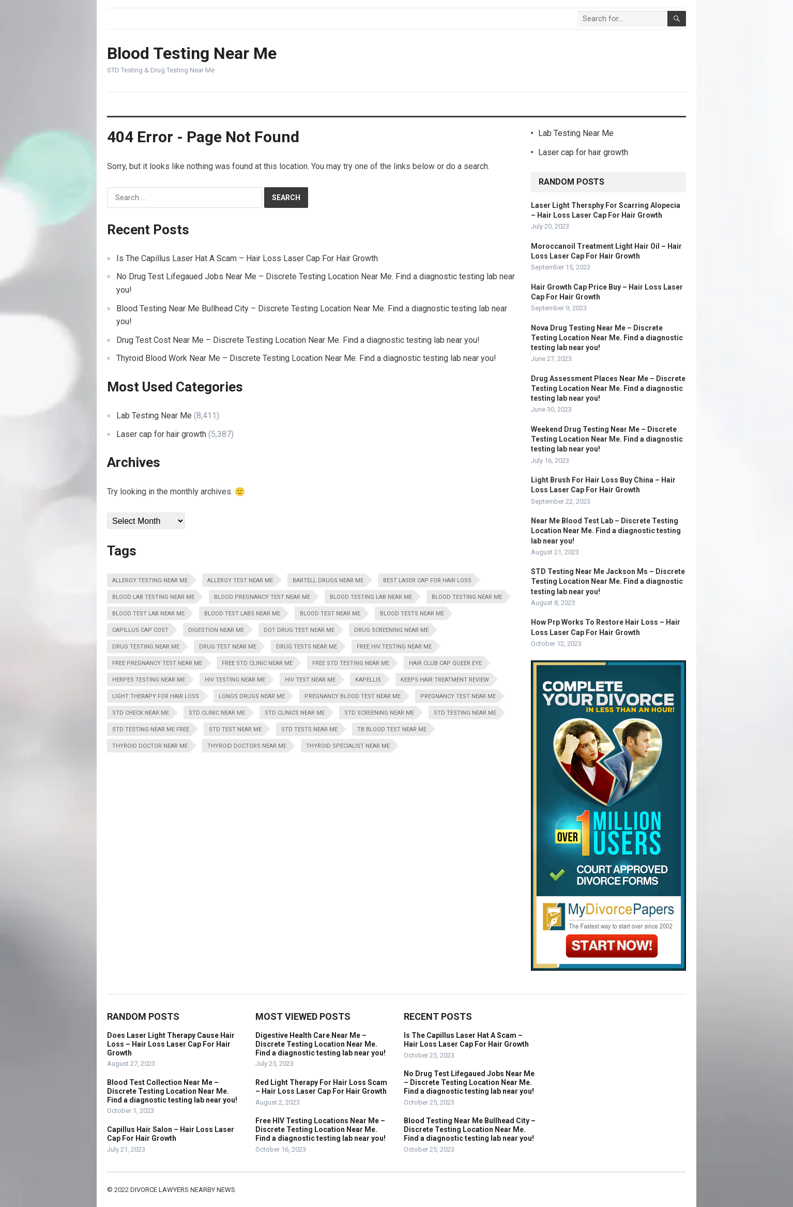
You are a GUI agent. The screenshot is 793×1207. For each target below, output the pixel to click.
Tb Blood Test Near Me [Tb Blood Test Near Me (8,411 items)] (391, 729)
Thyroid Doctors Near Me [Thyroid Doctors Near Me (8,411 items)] (246, 746)
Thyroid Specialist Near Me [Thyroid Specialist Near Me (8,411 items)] (348, 746)
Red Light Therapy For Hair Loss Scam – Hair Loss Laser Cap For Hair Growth (321, 1086)
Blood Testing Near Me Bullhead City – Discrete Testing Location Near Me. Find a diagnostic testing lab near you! (470, 1129)
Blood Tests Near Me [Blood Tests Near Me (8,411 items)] (412, 613)
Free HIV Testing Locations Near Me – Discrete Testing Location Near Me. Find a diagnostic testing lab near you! (320, 1129)
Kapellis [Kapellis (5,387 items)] (368, 679)
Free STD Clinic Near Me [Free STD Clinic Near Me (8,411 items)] (257, 663)
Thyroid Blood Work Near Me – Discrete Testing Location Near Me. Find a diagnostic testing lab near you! (306, 358)
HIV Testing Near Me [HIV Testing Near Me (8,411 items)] (235, 679)
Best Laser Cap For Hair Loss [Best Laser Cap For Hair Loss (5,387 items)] (427, 580)
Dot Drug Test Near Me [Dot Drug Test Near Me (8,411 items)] (299, 630)
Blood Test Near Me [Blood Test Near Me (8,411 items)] (330, 613)
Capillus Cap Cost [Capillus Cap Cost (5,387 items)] (140, 630)
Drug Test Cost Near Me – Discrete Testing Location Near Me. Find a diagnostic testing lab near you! (298, 340)
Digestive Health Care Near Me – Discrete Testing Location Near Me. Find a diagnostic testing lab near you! (320, 1044)
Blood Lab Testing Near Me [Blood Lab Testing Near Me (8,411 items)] (153, 597)
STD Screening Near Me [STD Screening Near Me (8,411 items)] (379, 713)
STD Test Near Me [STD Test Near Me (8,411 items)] (235, 729)
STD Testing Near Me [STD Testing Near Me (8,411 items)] (465, 713)
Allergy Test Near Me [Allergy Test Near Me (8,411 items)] (240, 580)
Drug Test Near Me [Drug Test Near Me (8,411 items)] (227, 646)
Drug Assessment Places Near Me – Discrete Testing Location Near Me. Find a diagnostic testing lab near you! (608, 388)
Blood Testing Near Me (192, 53)
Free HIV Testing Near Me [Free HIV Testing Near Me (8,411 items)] (394, 646)
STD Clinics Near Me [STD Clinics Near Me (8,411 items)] (295, 713)
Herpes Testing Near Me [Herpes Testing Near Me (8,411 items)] (148, 679)
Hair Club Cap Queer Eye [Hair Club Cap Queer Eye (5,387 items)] (445, 663)
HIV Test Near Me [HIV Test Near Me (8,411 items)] (310, 679)
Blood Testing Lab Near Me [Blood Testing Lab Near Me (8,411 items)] (371, 597)
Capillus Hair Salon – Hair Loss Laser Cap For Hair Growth (170, 1133)
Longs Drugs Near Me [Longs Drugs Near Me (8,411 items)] (252, 696)
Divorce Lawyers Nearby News (182, 1190)
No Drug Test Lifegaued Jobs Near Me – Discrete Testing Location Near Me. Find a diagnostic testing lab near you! (469, 1082)
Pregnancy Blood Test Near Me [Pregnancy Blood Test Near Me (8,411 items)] (352, 696)
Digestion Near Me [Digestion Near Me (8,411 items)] (216, 630)
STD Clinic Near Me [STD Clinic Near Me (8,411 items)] (217, 713)
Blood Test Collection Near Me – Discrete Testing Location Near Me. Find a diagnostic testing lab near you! (172, 1091)
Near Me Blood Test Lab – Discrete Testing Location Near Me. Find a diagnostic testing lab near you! (606, 531)
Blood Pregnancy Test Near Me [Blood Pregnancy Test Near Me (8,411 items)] (262, 597)
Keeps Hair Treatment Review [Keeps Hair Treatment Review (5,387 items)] (445, 679)
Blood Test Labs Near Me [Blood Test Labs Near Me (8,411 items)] (242, 613)
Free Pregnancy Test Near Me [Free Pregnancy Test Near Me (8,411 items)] (157, 663)
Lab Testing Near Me (154, 415)
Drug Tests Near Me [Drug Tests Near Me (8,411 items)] (306, 646)
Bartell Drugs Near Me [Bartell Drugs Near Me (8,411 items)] (328, 580)
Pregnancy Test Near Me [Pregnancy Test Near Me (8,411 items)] (458, 696)
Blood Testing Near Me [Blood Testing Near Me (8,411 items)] (467, 597)
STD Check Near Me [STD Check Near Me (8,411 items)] (140, 713)
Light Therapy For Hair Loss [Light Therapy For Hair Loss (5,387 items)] (155, 696)
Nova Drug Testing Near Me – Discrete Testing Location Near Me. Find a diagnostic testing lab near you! (607, 338)
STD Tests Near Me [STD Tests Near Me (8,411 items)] (309, 729)
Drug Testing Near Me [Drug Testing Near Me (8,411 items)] (145, 646)
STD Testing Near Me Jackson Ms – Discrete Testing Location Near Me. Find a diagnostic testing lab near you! (608, 581)
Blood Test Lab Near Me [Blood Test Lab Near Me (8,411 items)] (148, 613)
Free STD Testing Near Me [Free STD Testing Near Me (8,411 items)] (350, 663)
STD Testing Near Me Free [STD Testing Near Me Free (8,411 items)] (150, 729)
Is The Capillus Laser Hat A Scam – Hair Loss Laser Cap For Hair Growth (247, 258)
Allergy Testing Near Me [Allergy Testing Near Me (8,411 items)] (150, 580)
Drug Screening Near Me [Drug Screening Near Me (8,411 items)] (391, 630)
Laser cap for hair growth (161, 434)
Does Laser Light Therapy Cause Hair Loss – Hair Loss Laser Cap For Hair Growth (171, 1044)
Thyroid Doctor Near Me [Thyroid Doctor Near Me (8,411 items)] (150, 746)
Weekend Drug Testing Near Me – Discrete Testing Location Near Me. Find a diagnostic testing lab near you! (607, 439)
